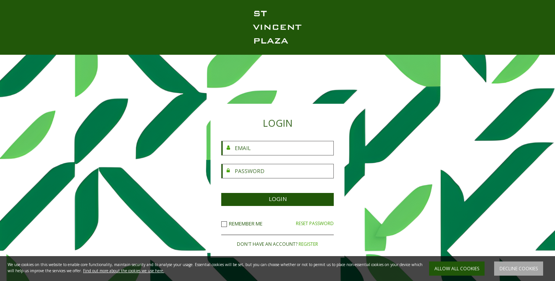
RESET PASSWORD (315, 223)
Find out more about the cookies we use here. (123, 270)
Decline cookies (519, 268)
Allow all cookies (456, 268)
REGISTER (308, 244)
